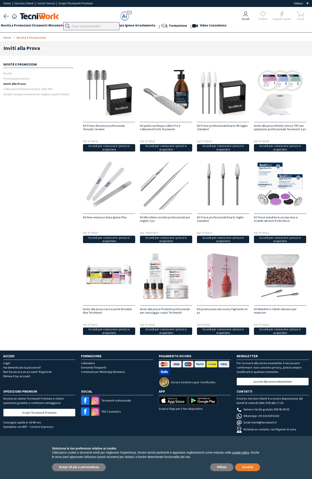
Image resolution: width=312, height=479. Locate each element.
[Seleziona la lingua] (301, 3)
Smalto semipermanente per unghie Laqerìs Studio (36, 94)
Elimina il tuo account (16, 376)
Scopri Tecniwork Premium (75, 3)
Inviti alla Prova (14, 84)
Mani (104, 26)
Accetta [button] (247, 467)
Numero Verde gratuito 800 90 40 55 (263, 409)
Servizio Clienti (24, 3)
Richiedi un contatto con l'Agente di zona (266, 429)
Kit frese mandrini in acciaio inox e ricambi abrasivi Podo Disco (276, 219)
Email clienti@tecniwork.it (257, 422)
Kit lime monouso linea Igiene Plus (105, 217)
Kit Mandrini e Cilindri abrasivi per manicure (275, 310)
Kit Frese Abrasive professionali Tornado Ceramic (104, 127)
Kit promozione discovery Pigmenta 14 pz (222, 310)
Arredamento (172, 26)
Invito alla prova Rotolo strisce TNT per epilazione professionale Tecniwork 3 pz (280, 127)
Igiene (153, 26)
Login (6, 363)
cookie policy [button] (240, 452)
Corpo (140, 26)
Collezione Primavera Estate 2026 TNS (27, 89)
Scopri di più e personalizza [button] (79, 467)
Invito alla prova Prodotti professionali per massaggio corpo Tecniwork (165, 310)
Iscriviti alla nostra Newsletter (273, 382)
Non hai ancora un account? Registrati (27, 372)
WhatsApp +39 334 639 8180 (258, 416)
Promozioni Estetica (16, 78)
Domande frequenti (93, 367)
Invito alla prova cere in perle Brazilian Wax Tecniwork (107, 310)
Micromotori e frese (71, 26)
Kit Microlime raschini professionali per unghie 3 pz (165, 219)
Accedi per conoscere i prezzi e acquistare (109, 147)
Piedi (93, 26)
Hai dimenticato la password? (22, 367)
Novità (7, 73)
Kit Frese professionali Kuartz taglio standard (220, 219)
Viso (114, 26)
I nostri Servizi (46, 3)
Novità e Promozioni (18, 26)
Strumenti (45, 26)
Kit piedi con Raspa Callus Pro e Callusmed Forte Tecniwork (160, 127)
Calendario (88, 363)
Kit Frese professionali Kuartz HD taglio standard (222, 127)
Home (7, 3)
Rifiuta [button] (222, 467)
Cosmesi (126, 26)
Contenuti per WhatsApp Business (103, 372)
